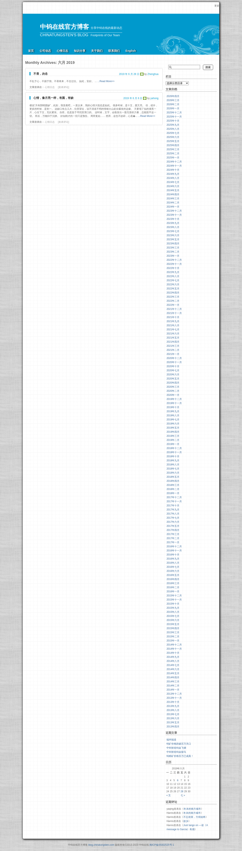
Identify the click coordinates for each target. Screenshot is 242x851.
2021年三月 (172, 345)
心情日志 (62, 50)
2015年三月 (172, 632)
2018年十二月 (174, 448)
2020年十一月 (174, 362)
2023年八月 (172, 227)
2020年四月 (172, 382)
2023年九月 (172, 223)
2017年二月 (172, 538)
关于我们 (97, 50)
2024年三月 (172, 198)
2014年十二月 (174, 644)
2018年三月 (172, 485)
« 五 (168, 795)
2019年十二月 (174, 399)
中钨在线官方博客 (64, 26)
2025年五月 (172, 141)
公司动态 (45, 50)
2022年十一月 (174, 264)
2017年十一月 (174, 501)
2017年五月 (172, 526)
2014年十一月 (174, 648)
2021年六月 (172, 333)
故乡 (185, 821)
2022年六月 (172, 284)
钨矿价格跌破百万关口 (178, 743)
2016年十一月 (174, 550)
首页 (31, 50)
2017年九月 (172, 509)
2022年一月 (172, 305)
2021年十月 (172, 317)
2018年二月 (172, 489)
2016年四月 (172, 579)
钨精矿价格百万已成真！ (179, 756)
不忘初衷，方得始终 (194, 817)
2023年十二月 (174, 210)
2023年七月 (172, 231)
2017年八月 (172, 513)
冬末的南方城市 (192, 808)
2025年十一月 (174, 116)
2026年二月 (172, 104)
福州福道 (171, 739)
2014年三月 (172, 681)
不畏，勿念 (40, 73)
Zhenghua (152, 74)
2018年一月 (172, 493)
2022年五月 (172, 288)
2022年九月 (172, 272)
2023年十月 (172, 219)
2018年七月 (172, 468)
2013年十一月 (174, 697)
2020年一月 (172, 395)
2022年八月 (172, 276)
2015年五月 (172, 624)
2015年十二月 (174, 595)
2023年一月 (172, 255)
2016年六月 (172, 571)
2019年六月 (172, 423)
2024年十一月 (174, 165)
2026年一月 (172, 108)
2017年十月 (172, 505)
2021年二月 (172, 350)
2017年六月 (172, 521)
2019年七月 (172, 419)
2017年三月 (172, 534)
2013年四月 (172, 726)
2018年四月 (172, 481)
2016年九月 (172, 558)
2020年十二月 (174, 358)
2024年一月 (172, 206)
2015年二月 (172, 636)
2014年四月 (172, 677)
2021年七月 (172, 329)
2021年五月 (172, 337)
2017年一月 (172, 542)
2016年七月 (172, 566)
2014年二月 (172, 685)
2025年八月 (172, 129)
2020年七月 (172, 370)
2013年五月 (172, 722)
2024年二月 (172, 202)
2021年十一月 (174, 313)
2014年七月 (172, 665)
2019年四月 (172, 431)
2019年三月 (172, 436)
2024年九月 (172, 174)
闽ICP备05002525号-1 (161, 844)
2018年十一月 (174, 452)
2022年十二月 (174, 259)
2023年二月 (172, 251)
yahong (154, 98)
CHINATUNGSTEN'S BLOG (64, 35)
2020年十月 (172, 366)
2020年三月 (172, 386)
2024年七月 (172, 182)
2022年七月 (172, 280)
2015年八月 (172, 612)
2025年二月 (172, 153)
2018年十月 (172, 456)
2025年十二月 (174, 112)
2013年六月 (172, 718)
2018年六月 (172, 472)
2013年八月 (172, 710)
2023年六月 (172, 235)
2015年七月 (172, 616)
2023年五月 (172, 239)
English (131, 50)
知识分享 (79, 50)
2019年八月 (172, 415)
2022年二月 (172, 300)
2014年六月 (172, 669)
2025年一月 (172, 157)
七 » (183, 795)
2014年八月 (172, 661)
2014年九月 (172, 657)
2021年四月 (172, 341)
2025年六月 (172, 137)
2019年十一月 (174, 403)
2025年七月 (172, 133)
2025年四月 (172, 145)
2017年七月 (172, 517)
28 (182, 791)
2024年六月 (172, 186)
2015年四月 (172, 628)
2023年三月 (172, 247)
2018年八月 (172, 464)
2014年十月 (172, 652)
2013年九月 (172, 706)
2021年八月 (172, 325)
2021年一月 (172, 354)
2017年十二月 (174, 497)
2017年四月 (172, 530)
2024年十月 (172, 169)
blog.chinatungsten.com (101, 844)
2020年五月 (172, 378)
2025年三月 (172, 149)
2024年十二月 (174, 161)
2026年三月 (172, 100)
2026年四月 (172, 96)
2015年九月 (172, 607)
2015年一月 (172, 640)
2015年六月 (172, 620)
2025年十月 (172, 120)
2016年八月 (172, 562)
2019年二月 (172, 440)
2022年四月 (172, 292)
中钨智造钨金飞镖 (176, 747)
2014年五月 (172, 673)
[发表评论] (63, 87)
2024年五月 (172, 190)
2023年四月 (172, 243)
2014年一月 (172, 689)
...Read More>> (105, 81)
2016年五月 (172, 575)
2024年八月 (172, 178)
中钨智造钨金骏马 (176, 752)
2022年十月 (172, 268)
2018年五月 (172, 476)
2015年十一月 (174, 599)
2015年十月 (172, 603)
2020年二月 (172, 390)
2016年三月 (172, 583)
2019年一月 (172, 444)
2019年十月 (172, 407)
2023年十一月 (174, 214)
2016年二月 (172, 587)
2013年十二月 (174, 693)
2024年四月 (172, 194)
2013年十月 (172, 702)
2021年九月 (172, 321)
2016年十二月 (174, 546)
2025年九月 (172, 124)
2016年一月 (172, 591)
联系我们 (114, 50)
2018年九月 (172, 460)
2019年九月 (172, 411)
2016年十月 (172, 554)
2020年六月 (172, 374)
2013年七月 (172, 714)
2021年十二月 (174, 309)
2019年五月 (172, 427)
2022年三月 (172, 296)
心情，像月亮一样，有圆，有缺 (53, 97)
